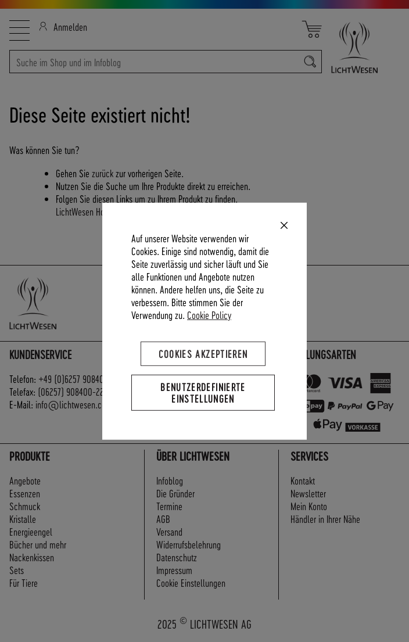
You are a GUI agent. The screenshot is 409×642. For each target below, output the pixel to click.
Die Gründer (175, 493)
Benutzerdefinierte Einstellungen (202, 392)
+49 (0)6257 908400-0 (77, 378)
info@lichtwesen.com (73, 404)
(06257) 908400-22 (71, 391)
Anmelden (63, 26)
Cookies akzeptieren (203, 353)
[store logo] (361, 47)
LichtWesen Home (85, 211)
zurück (102, 173)
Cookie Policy (209, 314)
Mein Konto (308, 506)
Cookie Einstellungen (190, 582)
